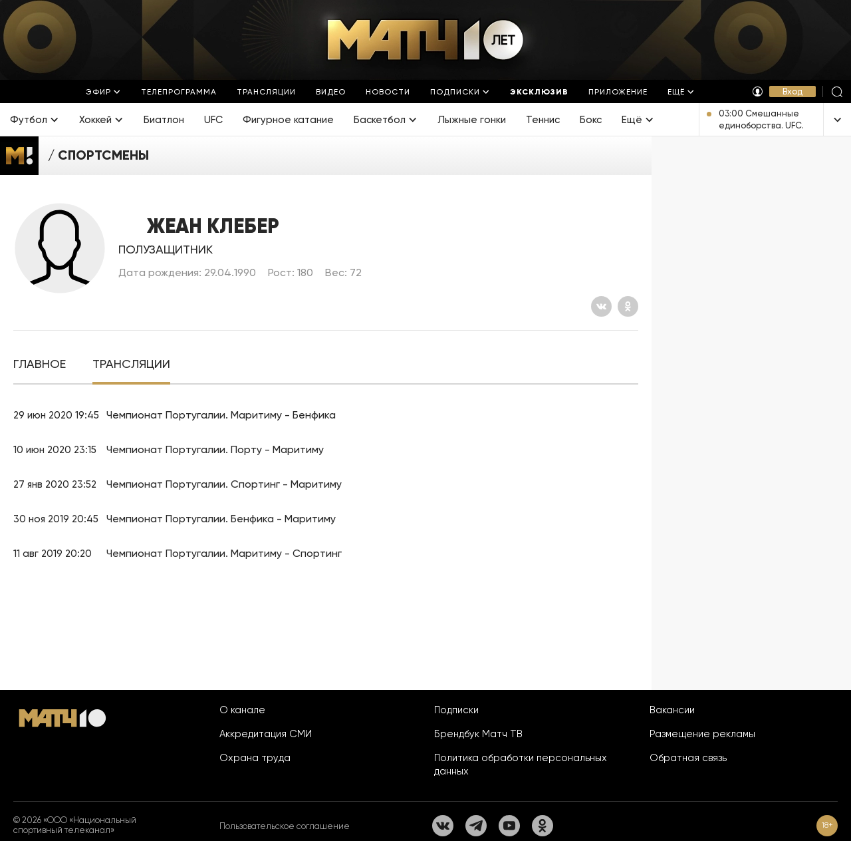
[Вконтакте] (601, 306)
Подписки (456, 710)
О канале (242, 710)
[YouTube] (509, 825)
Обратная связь (688, 758)
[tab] (39, 364)
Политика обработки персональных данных (520, 764)
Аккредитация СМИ (265, 734)
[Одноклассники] (628, 306)
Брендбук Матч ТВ (478, 734)
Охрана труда (255, 758)
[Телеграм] (476, 825)
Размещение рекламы (702, 734)
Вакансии (672, 710)
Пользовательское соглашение (284, 826)
